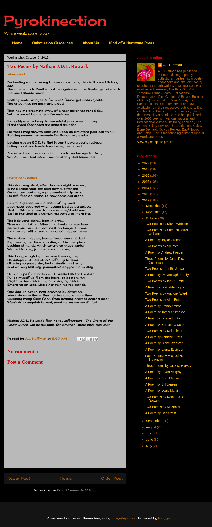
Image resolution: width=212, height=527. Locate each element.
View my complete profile (155, 142)
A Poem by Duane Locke (162, 318)
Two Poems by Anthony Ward (166, 293)
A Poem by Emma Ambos (163, 306)
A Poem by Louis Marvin (162, 390)
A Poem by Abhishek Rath (163, 337)
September (154, 421)
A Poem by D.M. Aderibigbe (164, 287)
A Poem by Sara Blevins (162, 378)
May (149, 446)
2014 (146, 188)
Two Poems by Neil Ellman (164, 331)
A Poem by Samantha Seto (164, 324)
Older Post (112, 478)
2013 (146, 194)
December (153, 206)
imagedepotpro (123, 518)
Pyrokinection (55, 20)
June (150, 439)
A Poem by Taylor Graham (163, 240)
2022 (146, 163)
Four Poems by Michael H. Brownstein (164, 357)
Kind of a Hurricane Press (131, 43)
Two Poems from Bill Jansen (165, 268)
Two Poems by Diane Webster (166, 224)
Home (17, 43)
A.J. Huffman (172, 65)
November (153, 212)
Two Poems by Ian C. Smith (165, 281)
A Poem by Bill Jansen (161, 384)
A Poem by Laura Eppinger (164, 349)
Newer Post (18, 478)
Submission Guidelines (52, 43)
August (151, 427)
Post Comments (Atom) (76, 490)
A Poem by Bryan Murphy (163, 372)
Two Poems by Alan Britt (162, 299)
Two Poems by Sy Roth (161, 246)
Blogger (164, 518)
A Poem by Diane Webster (164, 343)
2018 (146, 169)
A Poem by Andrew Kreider (164, 252)
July (149, 433)
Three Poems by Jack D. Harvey (168, 366)
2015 (146, 181)
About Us (91, 43)
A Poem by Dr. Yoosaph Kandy (167, 275)
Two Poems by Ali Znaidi (162, 407)
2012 (146, 200)
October (152, 218)
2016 (146, 175)
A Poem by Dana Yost (160, 413)
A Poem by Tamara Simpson (165, 312)
